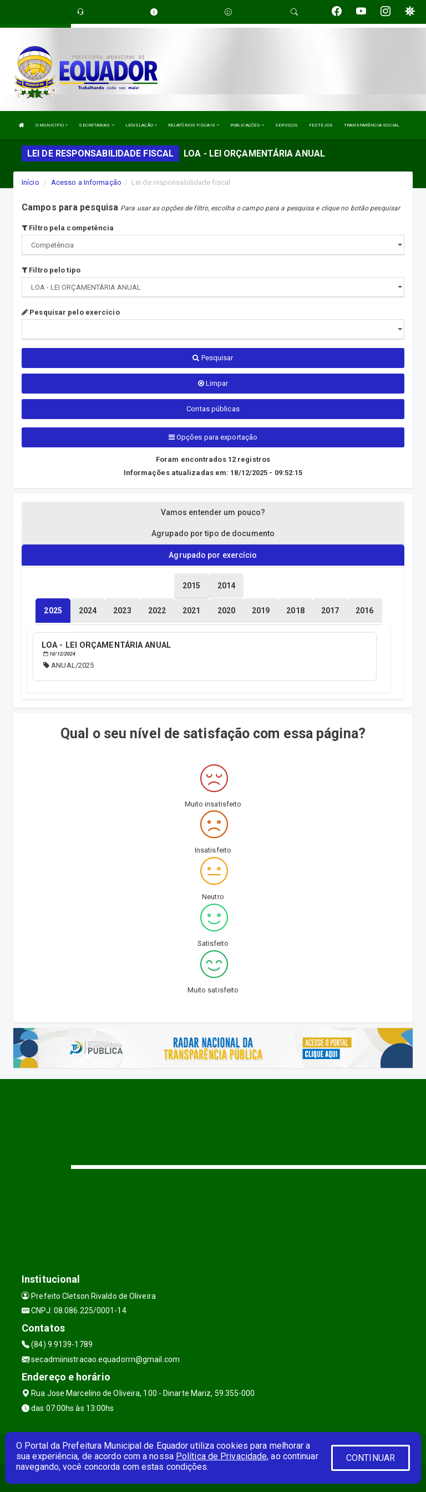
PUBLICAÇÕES (247, 125)
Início (30, 182)
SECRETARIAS (96, 125)
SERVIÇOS (286, 125)
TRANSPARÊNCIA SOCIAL (371, 125)
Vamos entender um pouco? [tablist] (213, 512)
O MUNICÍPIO (52, 125)
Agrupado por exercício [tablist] (213, 555)
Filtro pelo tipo (51, 270)
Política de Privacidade (221, 1456)
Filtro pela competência (68, 228)
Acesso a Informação (86, 182)
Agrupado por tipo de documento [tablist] (213, 533)
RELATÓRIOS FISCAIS (193, 125)
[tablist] (53, 610)
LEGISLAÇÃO (141, 125)
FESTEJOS (321, 125)
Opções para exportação (213, 437)
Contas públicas (213, 409)
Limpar (213, 383)
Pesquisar (212, 358)
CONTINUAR (370, 1458)
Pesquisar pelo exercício (71, 312)
